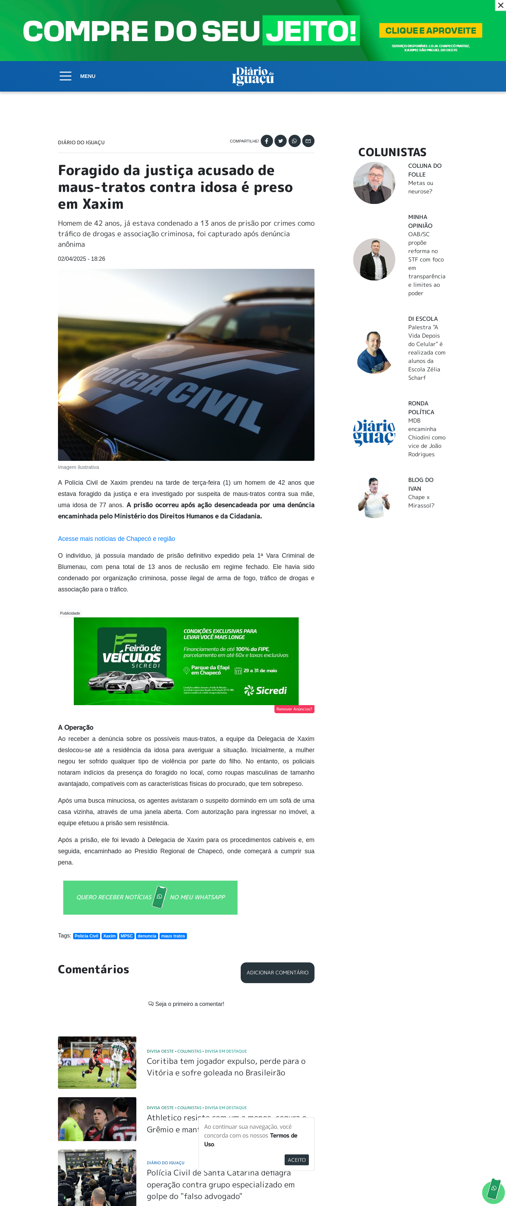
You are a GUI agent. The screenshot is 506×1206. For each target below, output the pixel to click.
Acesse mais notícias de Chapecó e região (116, 538)
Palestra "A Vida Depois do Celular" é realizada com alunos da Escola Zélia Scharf (427, 352)
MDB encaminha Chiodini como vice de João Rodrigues (427, 437)
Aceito (297, 1160)
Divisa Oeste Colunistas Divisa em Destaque (197, 947)
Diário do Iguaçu (81, 142)
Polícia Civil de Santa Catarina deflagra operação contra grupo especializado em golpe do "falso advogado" (221, 1081)
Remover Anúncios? (294, 709)
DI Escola (423, 319)
